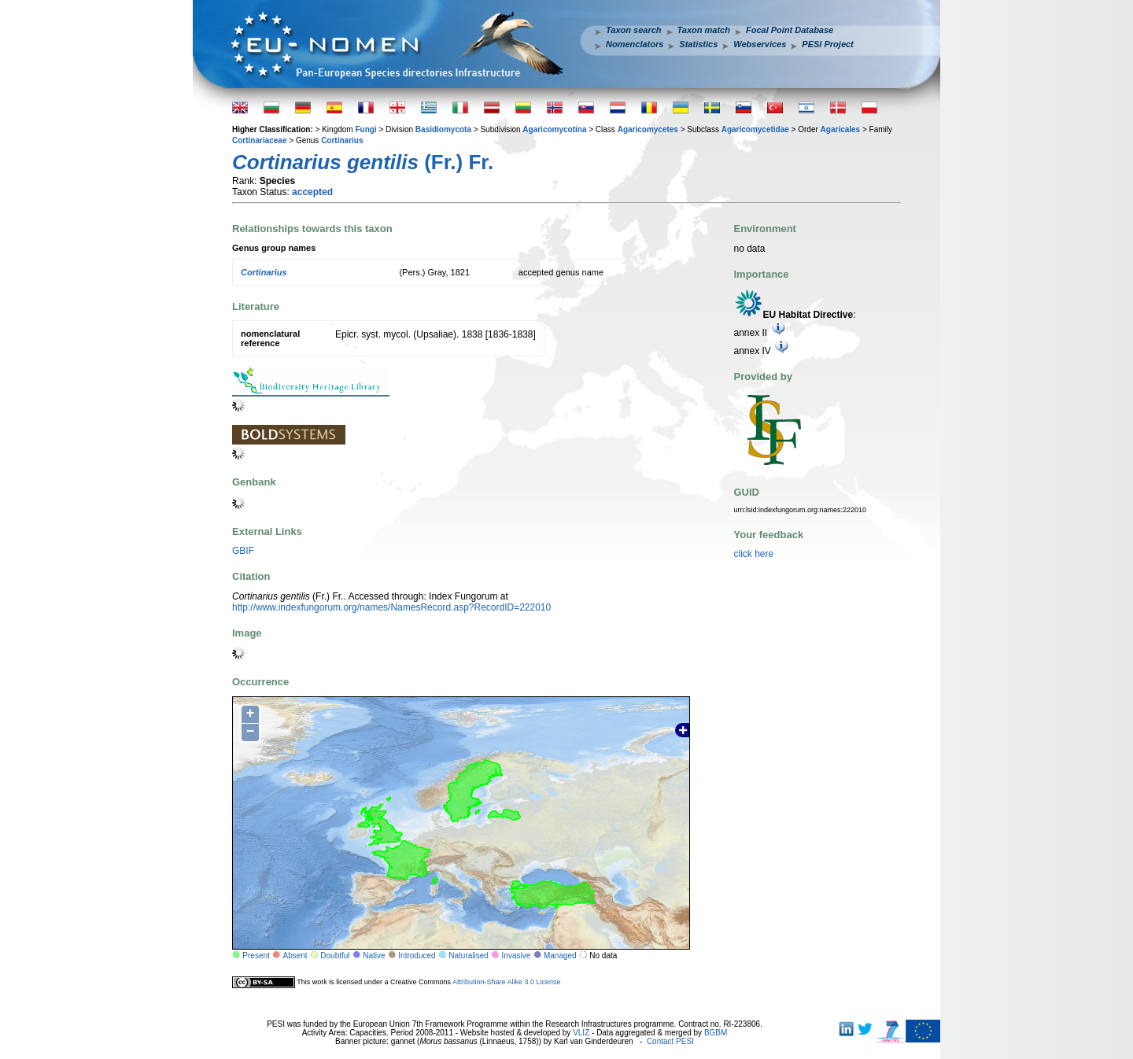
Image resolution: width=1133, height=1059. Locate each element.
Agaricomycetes (648, 129)
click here (754, 553)
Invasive (516, 955)
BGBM (715, 1032)
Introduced (416, 955)
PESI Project (827, 44)
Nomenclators (634, 44)
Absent (295, 955)
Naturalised (468, 955)
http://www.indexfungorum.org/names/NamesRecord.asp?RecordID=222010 (391, 607)
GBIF (243, 550)
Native (374, 955)
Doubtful (334, 955)
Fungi (365, 129)
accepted (312, 191)
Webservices (759, 44)
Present (255, 955)
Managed (560, 955)
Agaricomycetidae (755, 129)
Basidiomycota (443, 129)
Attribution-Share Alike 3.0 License (506, 982)
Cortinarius (342, 140)
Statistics (698, 44)
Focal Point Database (789, 30)
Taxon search (634, 30)
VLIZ (581, 1032)
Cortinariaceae (259, 140)
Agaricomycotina (554, 129)
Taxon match (703, 30)
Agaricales (841, 129)
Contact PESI (670, 1041)
